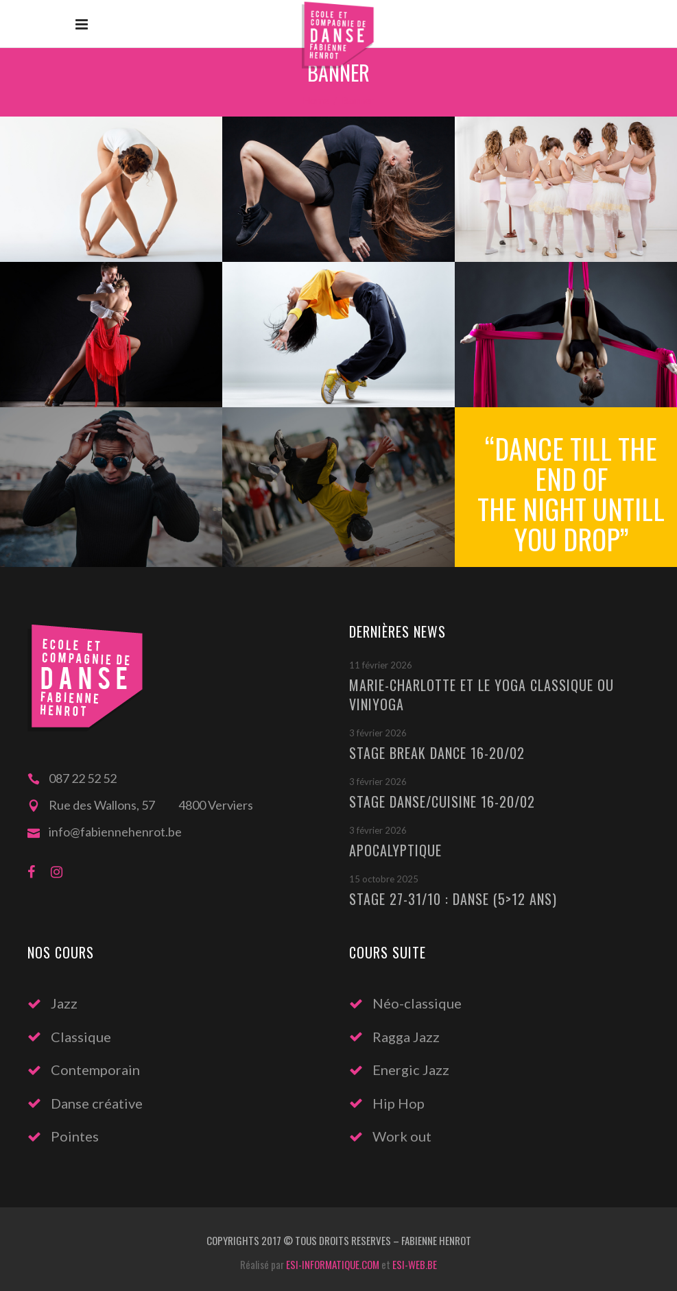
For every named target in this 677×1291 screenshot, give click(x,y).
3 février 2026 (378, 732)
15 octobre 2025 (383, 878)
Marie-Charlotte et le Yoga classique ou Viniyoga (481, 694)
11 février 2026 (380, 665)
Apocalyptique (395, 850)
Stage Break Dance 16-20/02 (437, 753)
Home (315, 100)
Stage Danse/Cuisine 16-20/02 (442, 801)
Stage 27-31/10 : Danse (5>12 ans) (453, 899)
